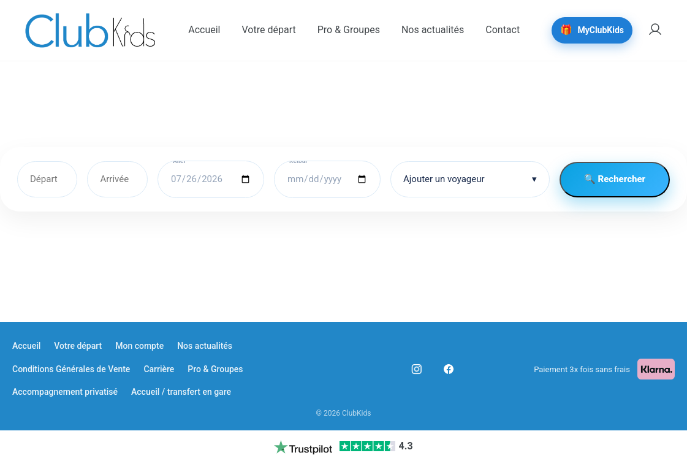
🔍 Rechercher (614, 179)
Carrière (158, 369)
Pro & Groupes (215, 369)
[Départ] (47, 179)
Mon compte (139, 346)
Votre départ (78, 346)
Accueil (26, 346)
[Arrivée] (117, 179)
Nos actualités (204, 346)
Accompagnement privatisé (65, 392)
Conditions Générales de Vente (71, 369)
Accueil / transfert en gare (181, 392)
